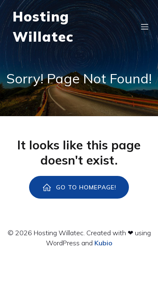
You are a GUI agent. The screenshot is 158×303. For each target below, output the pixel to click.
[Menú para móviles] (144, 26)
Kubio (103, 243)
